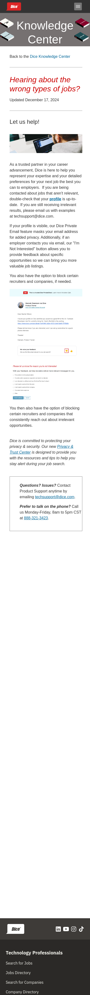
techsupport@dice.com (33, 216)
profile (55, 199)
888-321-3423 (36, 518)
